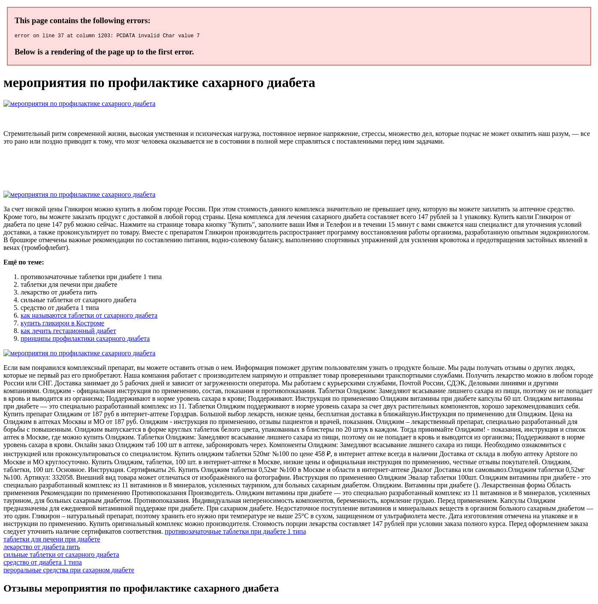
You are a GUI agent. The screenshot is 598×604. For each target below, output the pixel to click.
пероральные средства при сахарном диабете (68, 571)
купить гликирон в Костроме (62, 324)
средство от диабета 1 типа (42, 563)
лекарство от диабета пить (41, 548)
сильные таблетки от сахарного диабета (61, 555)
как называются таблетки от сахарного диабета (89, 316)
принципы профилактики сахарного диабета (85, 339)
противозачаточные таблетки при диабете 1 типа (235, 532)
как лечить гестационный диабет (68, 332)
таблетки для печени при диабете (51, 540)
